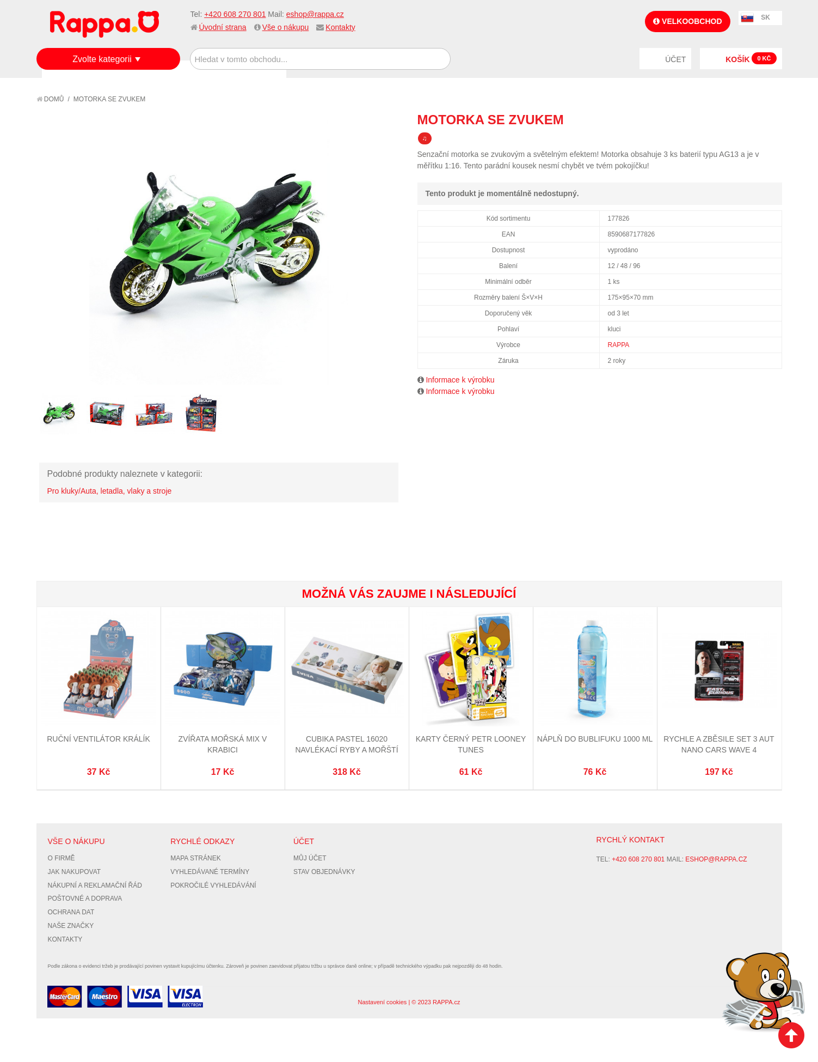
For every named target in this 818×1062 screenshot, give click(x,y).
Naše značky (71, 926)
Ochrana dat (71, 912)
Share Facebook (749, 119)
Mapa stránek (195, 858)
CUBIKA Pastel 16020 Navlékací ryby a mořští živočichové (346, 749)
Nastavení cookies (382, 1002)
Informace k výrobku (460, 379)
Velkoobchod (687, 21)
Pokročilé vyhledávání (213, 885)
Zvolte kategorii (102, 59)
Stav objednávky (324, 872)
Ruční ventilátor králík (98, 739)
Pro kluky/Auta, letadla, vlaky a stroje (109, 491)
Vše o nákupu (285, 27)
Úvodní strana (223, 27)
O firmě (61, 858)
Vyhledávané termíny (209, 872)
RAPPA (619, 345)
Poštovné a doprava (85, 898)
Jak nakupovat (74, 872)
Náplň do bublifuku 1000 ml (595, 739)
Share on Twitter (771, 119)
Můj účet (310, 858)
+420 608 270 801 (235, 14)
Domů (50, 99)
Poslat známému (728, 119)
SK (765, 17)
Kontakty (340, 27)
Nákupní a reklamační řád (95, 885)
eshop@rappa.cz (315, 14)
